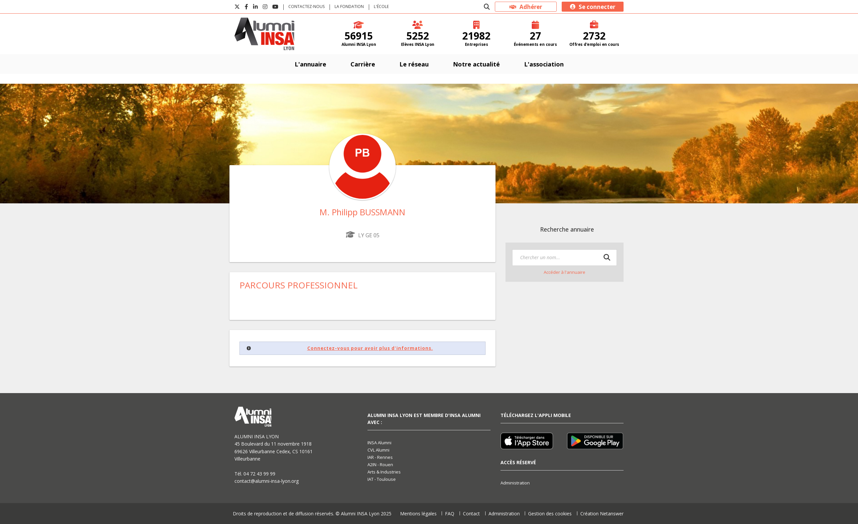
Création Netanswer (602, 513)
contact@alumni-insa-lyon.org (266, 481)
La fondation (349, 6)
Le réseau (414, 64)
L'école (381, 6)
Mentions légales (418, 513)
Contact (471, 513)
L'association (544, 64)
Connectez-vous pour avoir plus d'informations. (370, 348)
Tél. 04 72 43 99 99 (254, 474)
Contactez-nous (306, 6)
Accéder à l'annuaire (564, 272)
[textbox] (564, 257)
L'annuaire (310, 64)
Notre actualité (476, 64)
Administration (515, 483)
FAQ (449, 513)
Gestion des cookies (550, 513)
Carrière (363, 64)
